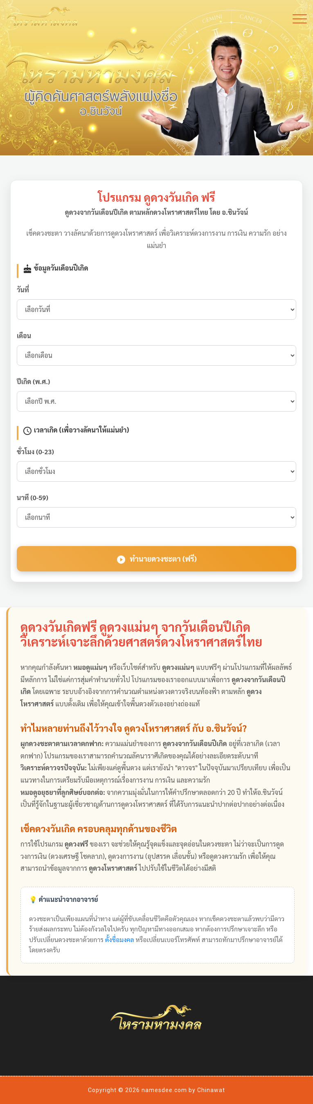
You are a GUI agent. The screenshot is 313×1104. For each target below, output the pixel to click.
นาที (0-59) (32, 497)
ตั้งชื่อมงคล (119, 939)
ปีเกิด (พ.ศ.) (33, 381)
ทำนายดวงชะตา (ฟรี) (156, 559)
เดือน (24, 335)
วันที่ (23, 289)
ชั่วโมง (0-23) (35, 451)
